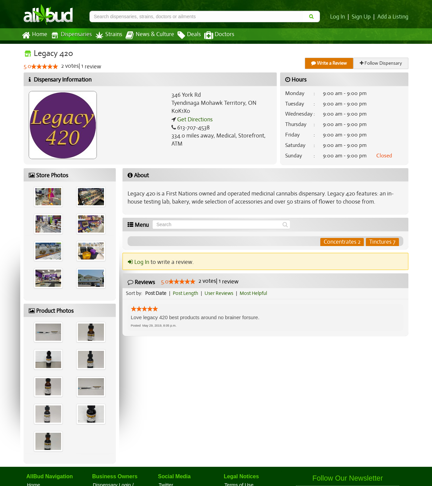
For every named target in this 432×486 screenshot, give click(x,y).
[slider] (44, 66)
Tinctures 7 (382, 242)
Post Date (156, 293)
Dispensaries (70, 35)
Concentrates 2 (342, 242)
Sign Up (362, 16)
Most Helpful (255, 293)
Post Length (186, 293)
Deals (184, 35)
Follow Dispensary (381, 63)
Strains (106, 35)
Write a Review (329, 63)
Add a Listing (393, 16)
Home (34, 35)
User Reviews (220, 293)
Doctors (213, 35)
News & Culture (146, 35)
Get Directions (194, 119)
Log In (338, 16)
